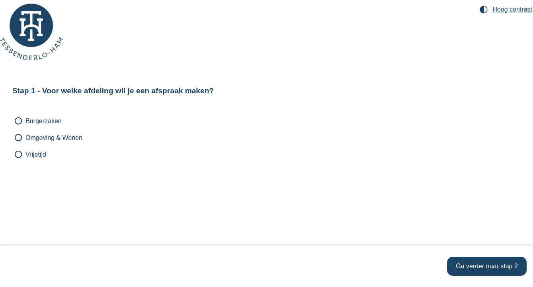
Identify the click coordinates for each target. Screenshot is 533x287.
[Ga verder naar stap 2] (487, 266)
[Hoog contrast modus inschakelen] (506, 9)
